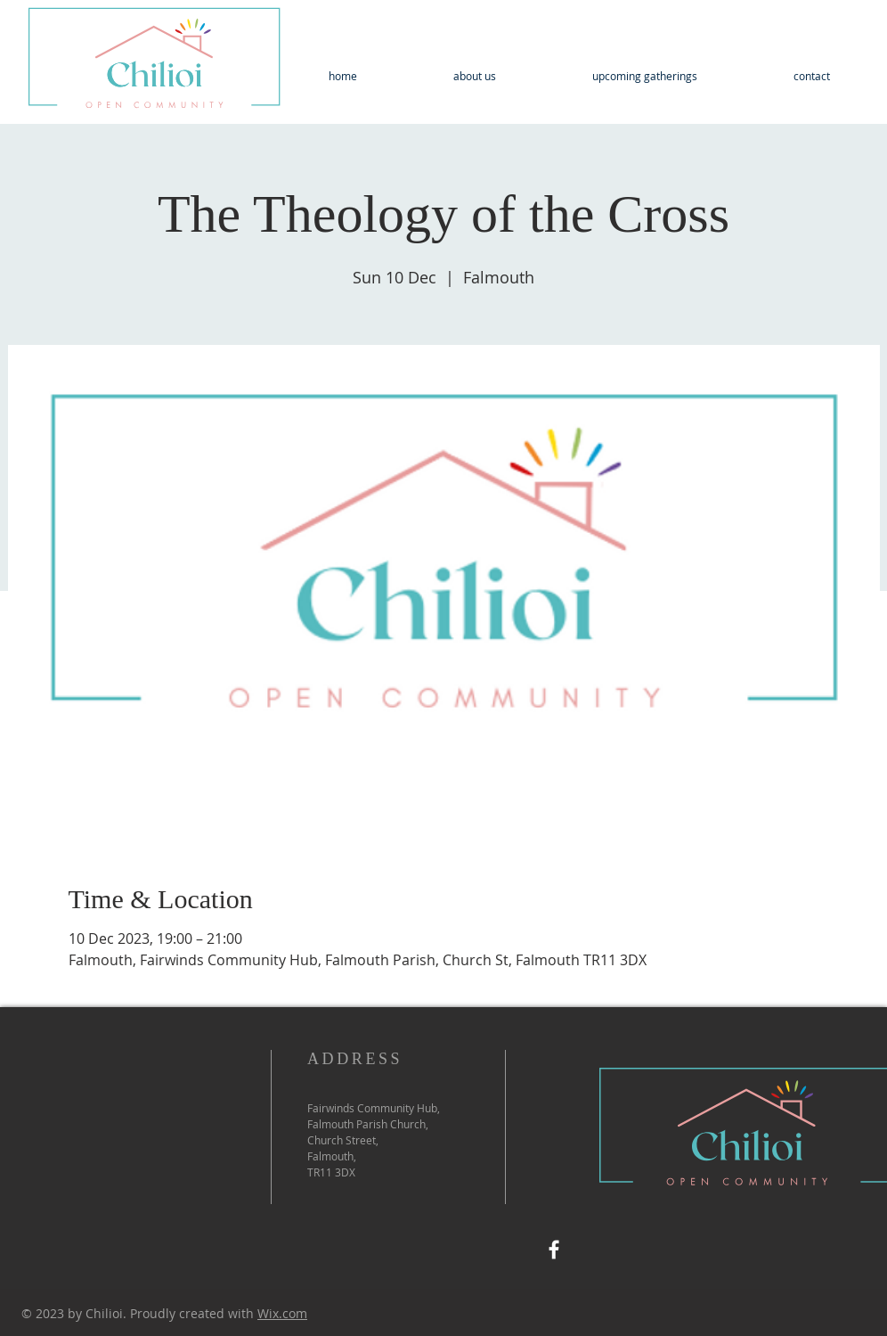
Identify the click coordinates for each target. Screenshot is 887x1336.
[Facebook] (553, 1249)
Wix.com (282, 1313)
